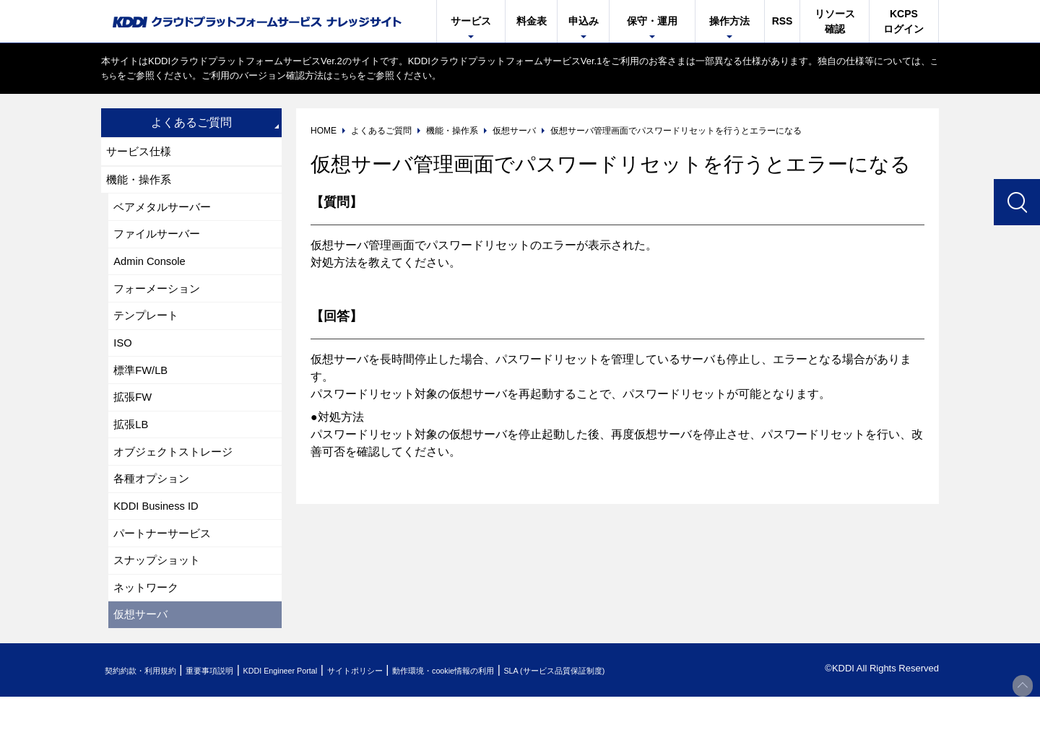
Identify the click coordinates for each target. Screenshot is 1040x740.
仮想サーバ (143, 656)
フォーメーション (160, 301)
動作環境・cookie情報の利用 (522, 713)
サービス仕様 (141, 153)
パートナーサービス (166, 568)
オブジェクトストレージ (177, 479)
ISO (124, 360)
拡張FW (134, 420)
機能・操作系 (141, 183)
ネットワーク (148, 627)
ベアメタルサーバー (166, 212)
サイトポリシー (414, 713)
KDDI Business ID (160, 538)
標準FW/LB (143, 390)
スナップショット (160, 597)
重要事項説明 (234, 713)
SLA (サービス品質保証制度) (657, 713)
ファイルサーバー (160, 242)
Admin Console (153, 272)
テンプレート (148, 331)
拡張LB (133, 449)
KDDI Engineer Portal (321, 713)
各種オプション (154, 508)
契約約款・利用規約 (149, 713)
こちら (115, 75)
